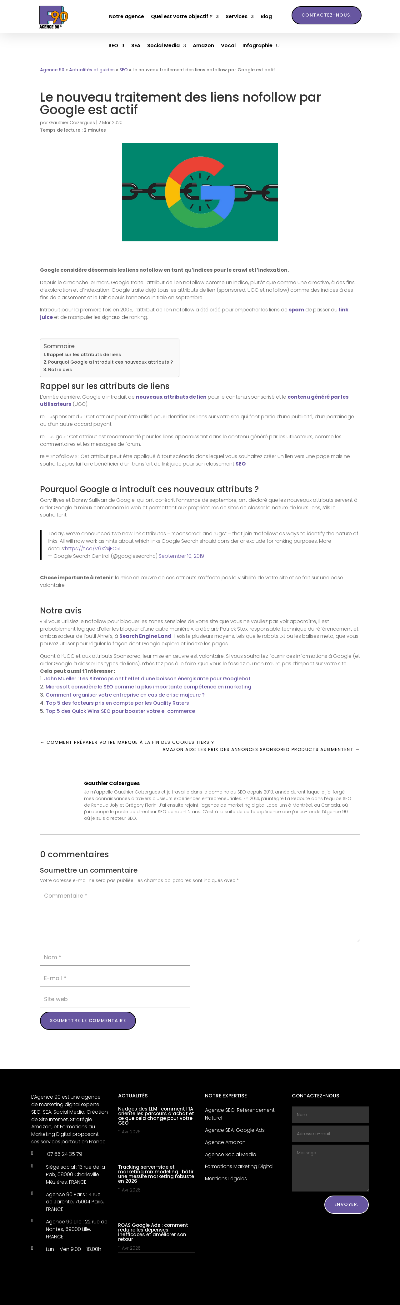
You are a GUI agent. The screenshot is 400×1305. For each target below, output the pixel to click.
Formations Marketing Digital (239, 1166)
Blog (266, 16)
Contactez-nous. (327, 15)
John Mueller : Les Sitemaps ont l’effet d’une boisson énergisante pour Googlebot (147, 678)
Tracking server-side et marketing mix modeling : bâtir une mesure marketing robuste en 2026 (156, 1174)
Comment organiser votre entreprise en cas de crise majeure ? (125, 694)
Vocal (224, 46)
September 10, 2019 (181, 556)
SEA (132, 46)
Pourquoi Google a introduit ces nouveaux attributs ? (110, 362)
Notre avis (60, 369)
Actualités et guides (92, 70)
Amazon (199, 46)
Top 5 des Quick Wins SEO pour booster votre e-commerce (120, 711)
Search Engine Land (145, 636)
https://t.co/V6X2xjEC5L (93, 548)
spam (296, 309)
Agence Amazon (225, 1142)
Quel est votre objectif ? (181, 16)
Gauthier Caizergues (72, 122)
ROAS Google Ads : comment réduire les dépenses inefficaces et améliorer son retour (153, 1232)
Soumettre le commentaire (88, 1020)
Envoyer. (346, 1204)
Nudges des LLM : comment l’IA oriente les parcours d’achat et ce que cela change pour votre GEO (156, 1116)
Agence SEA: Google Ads (235, 1130)
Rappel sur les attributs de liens (84, 354)
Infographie (254, 46)
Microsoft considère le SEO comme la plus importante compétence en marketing (148, 686)
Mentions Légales (226, 1178)
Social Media (159, 46)
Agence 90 (52, 70)
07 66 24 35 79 (64, 1154)
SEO (109, 46)
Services (237, 16)
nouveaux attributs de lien (171, 397)
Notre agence (126, 16)
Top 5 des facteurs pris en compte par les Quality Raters (117, 703)
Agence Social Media (230, 1154)
